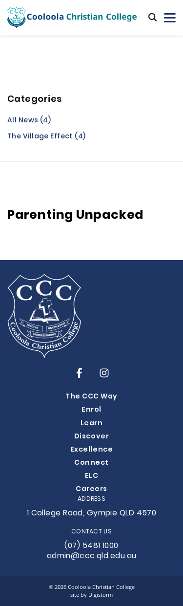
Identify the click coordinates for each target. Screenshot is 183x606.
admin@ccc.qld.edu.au (92, 556)
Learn (92, 423)
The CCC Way (91, 396)
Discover (91, 436)
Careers (91, 489)
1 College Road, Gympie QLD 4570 (92, 513)
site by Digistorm (91, 594)
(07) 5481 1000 (91, 546)
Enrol (91, 410)
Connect (91, 463)
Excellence (91, 449)
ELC (92, 476)
